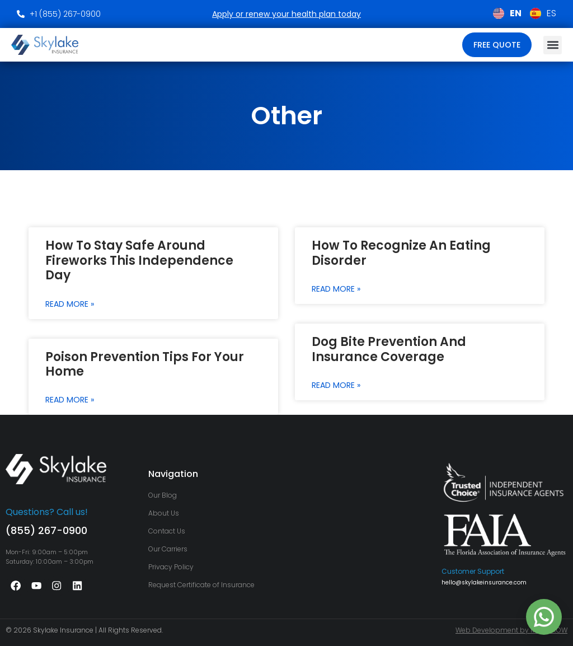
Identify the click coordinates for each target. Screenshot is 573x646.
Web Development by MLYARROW (511, 630)
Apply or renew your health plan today (286, 14)
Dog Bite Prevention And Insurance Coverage (389, 349)
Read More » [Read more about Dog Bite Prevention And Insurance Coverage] (336, 385)
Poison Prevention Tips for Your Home (144, 364)
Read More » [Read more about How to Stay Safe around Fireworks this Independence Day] (69, 304)
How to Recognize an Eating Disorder (401, 253)
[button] (552, 45)
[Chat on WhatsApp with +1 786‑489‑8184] (544, 617)
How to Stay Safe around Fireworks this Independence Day (139, 260)
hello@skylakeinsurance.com (484, 582)
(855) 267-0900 (46, 530)
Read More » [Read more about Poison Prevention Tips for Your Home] (69, 400)
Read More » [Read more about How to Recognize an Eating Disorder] (336, 289)
